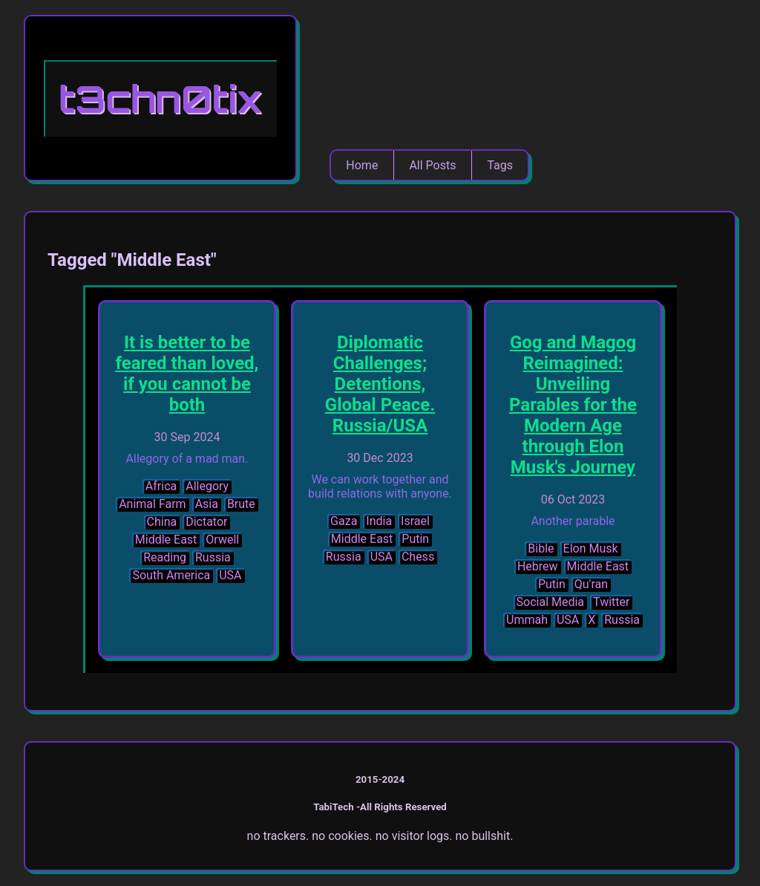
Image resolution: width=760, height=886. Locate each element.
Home (362, 165)
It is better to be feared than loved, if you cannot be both (186, 373)
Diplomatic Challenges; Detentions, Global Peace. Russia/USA (380, 384)
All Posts (432, 165)
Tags (500, 165)
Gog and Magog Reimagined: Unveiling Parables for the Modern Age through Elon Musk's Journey (573, 405)
